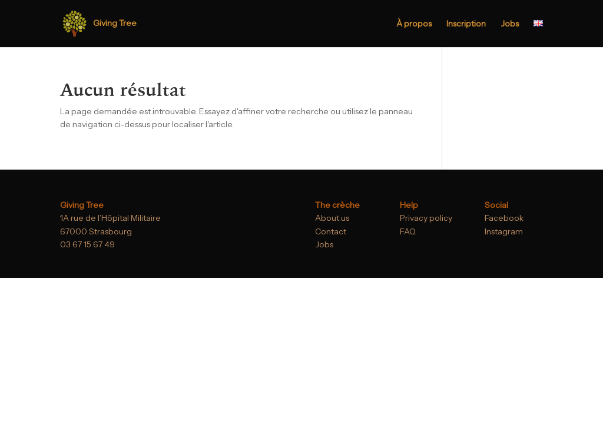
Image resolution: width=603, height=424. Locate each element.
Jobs (510, 24)
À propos (414, 24)
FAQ (408, 231)
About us (332, 218)
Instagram (504, 231)
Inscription (466, 24)
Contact (330, 231)
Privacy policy (426, 218)
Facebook (504, 218)
